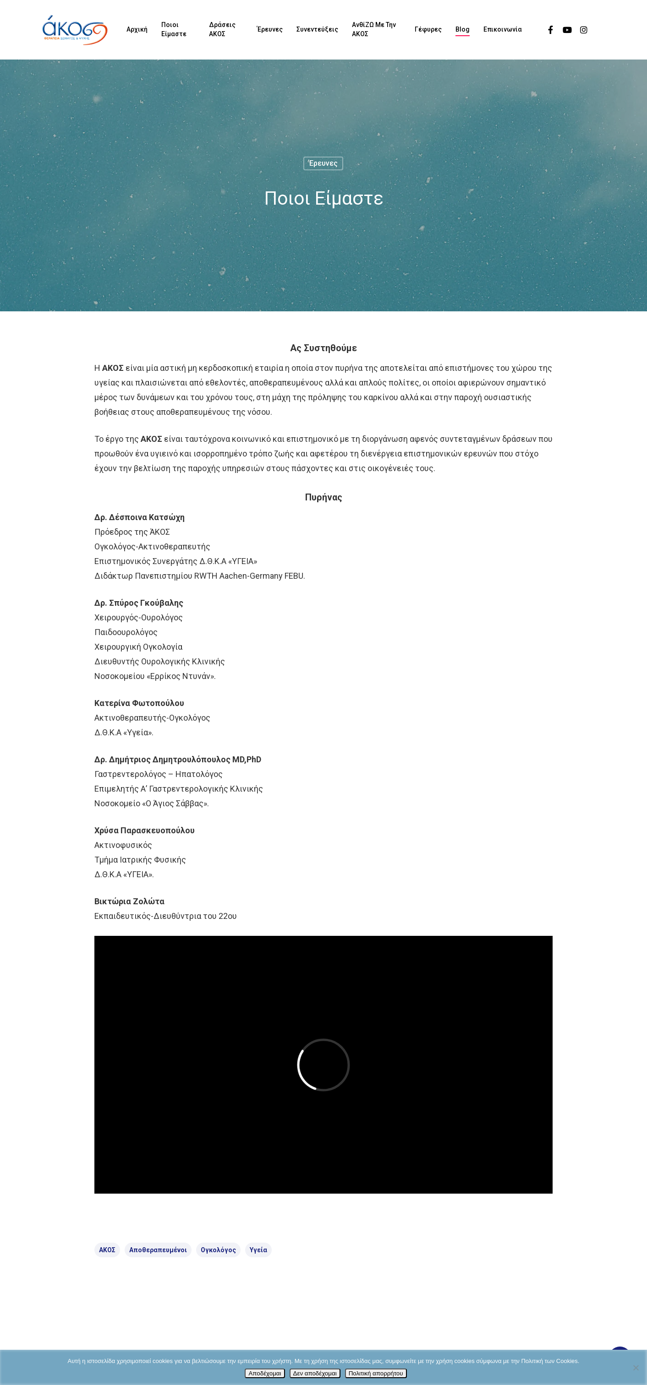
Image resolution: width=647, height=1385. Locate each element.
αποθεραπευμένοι (158, 1250)
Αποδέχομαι (264, 1373)
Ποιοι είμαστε (173, 29)
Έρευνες (270, 29)
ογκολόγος (218, 1250)
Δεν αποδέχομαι (315, 1373)
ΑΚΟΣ (107, 1250)
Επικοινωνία (502, 29)
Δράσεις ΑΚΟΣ (222, 29)
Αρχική (137, 29)
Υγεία (258, 1250)
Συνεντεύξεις (317, 29)
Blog (462, 29)
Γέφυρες (428, 29)
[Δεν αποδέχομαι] (635, 1367)
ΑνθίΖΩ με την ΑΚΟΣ (374, 29)
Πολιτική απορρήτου (376, 1373)
